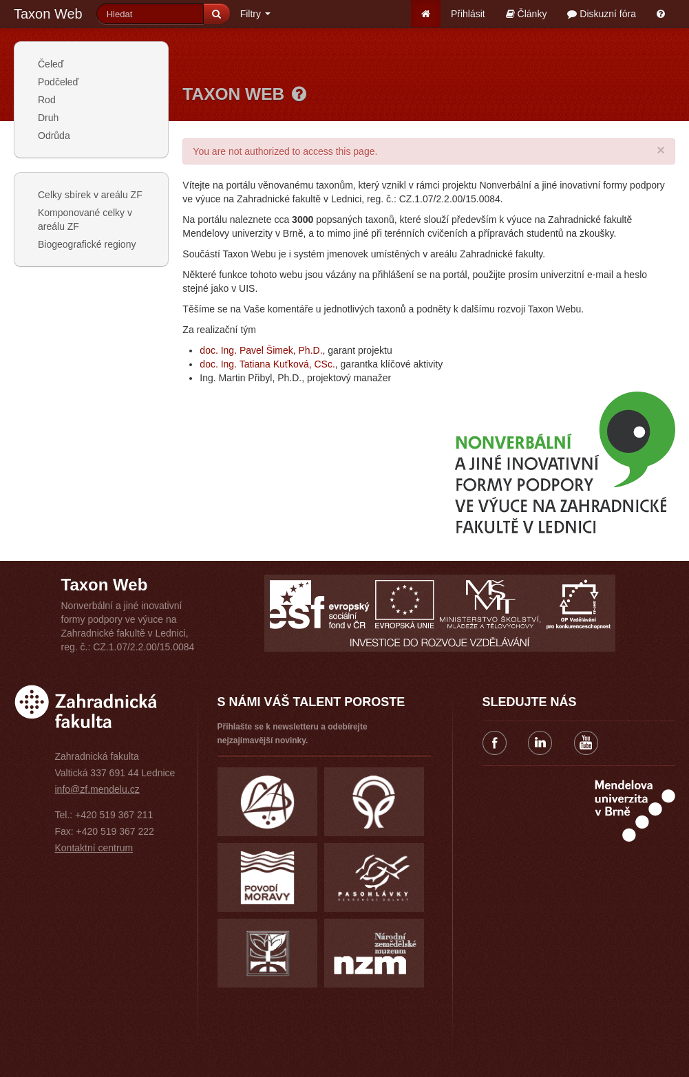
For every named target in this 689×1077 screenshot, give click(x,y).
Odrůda (54, 135)
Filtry (255, 13)
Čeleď (50, 64)
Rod (47, 99)
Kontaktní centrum (94, 847)
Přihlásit (468, 13)
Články (526, 13)
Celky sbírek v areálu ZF (90, 194)
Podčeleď (58, 81)
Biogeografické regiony (87, 244)
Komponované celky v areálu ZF (85, 219)
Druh (48, 117)
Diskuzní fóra (601, 13)
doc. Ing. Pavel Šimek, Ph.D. (261, 350)
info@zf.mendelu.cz (97, 789)
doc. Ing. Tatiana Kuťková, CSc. (267, 364)
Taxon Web (48, 13)
